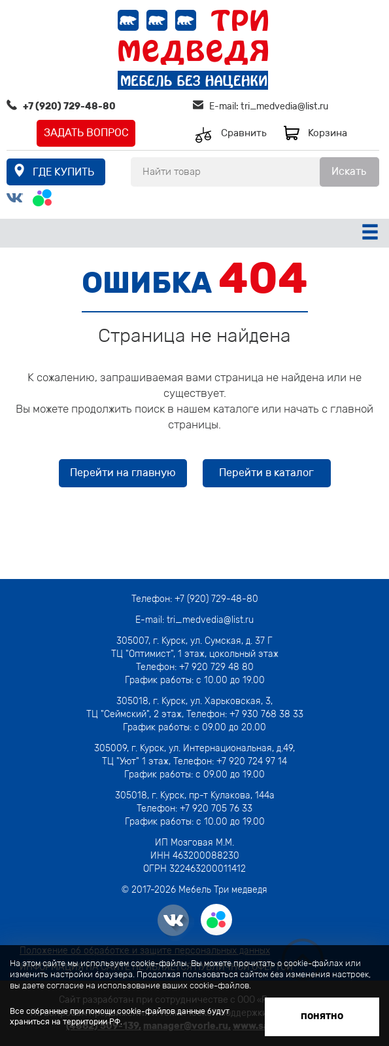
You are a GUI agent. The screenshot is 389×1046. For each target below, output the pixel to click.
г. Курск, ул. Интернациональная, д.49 (212, 748)
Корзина (327, 133)
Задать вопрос (86, 132)
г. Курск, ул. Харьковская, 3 (210, 701)
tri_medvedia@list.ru (284, 106)
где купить (63, 172)
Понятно (322, 1016)
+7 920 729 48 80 (216, 667)
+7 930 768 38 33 (266, 714)
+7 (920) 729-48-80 (69, 106)
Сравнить (244, 133)
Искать (348, 171)
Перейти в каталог (266, 472)
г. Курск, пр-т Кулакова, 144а (213, 795)
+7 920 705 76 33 (216, 808)
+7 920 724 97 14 (251, 761)
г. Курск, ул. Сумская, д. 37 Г (213, 640)
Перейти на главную (123, 472)
